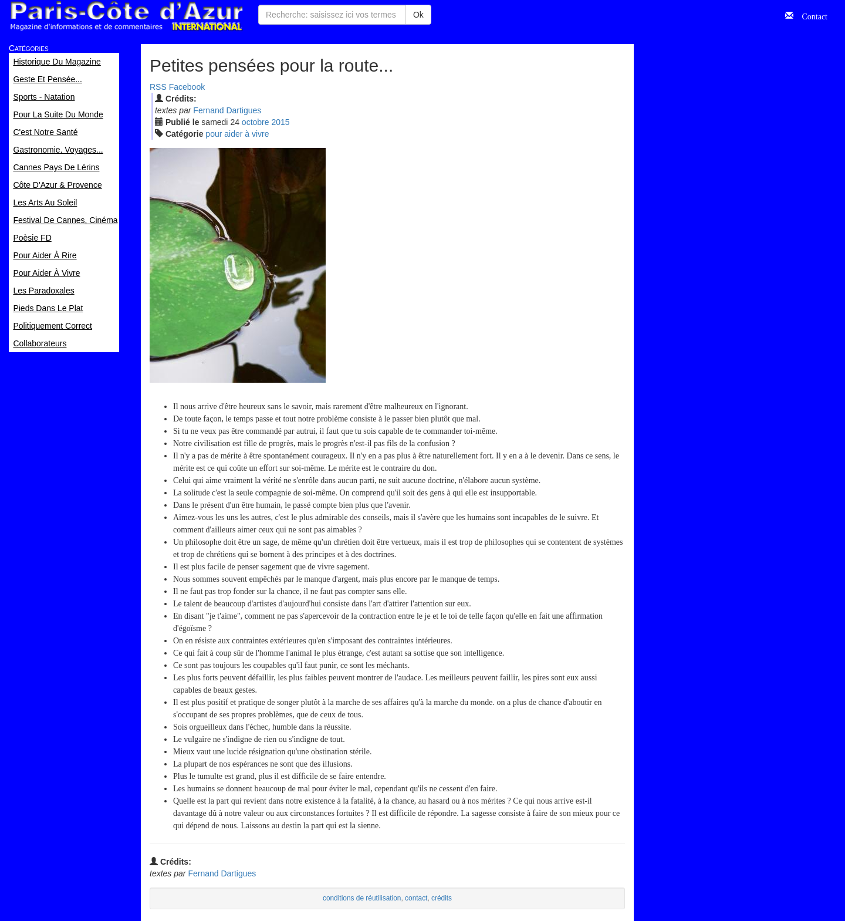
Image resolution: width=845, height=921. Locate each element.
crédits (441, 898)
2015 (280, 122)
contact (416, 898)
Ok (418, 14)
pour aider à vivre (237, 134)
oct (255, 122)
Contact (810, 15)
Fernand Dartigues (227, 110)
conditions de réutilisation (362, 898)
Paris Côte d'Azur (126, 16)
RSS (158, 87)
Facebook (187, 87)
